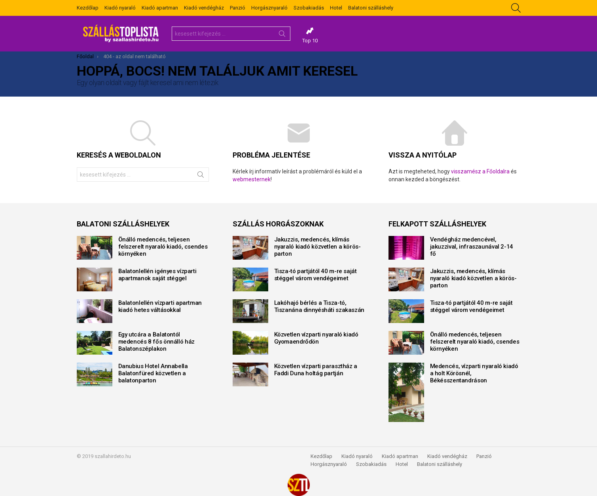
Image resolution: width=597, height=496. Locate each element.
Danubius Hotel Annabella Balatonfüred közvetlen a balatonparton (153, 373)
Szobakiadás (309, 8)
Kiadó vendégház (204, 8)
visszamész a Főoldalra (480, 171)
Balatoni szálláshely (370, 8)
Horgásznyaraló (269, 8)
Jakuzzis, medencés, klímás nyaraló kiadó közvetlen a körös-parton (317, 246)
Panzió (237, 8)
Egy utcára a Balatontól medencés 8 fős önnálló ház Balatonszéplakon (156, 341)
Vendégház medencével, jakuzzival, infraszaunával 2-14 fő (471, 246)
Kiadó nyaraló (120, 8)
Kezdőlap (88, 8)
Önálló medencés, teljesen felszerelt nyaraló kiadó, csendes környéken (163, 246)
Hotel (336, 8)
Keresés (282, 35)
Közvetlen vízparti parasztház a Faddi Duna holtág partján (315, 370)
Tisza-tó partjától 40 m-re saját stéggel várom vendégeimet (315, 275)
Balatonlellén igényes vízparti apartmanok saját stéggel (157, 275)
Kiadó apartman (160, 8)
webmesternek (252, 179)
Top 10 (310, 35)
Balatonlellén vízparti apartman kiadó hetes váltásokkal (160, 306)
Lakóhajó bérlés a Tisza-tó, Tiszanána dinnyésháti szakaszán (319, 306)
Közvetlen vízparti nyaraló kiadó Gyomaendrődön (316, 338)
